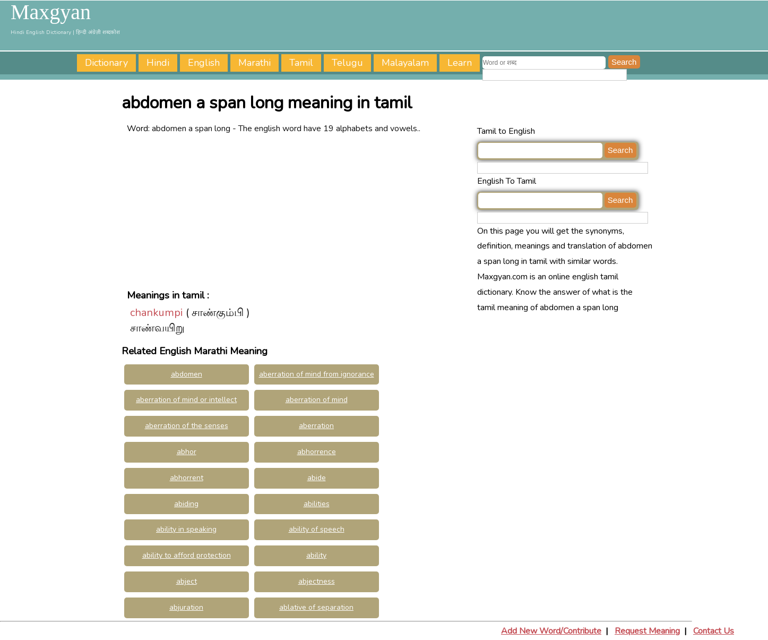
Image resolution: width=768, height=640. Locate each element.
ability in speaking (186, 529)
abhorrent (186, 478)
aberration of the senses (186, 426)
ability (316, 555)
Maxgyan (51, 12)
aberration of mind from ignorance (316, 374)
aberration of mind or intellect (186, 400)
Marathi (254, 62)
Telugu (347, 62)
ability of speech (316, 529)
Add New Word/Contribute (551, 631)
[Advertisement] (299, 210)
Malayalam (405, 62)
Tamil (301, 62)
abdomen (186, 374)
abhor (186, 452)
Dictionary (106, 62)
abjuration (186, 607)
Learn (459, 62)
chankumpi (156, 312)
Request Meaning (647, 631)
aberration (316, 426)
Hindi (157, 62)
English (204, 62)
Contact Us (713, 631)
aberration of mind (317, 400)
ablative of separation (316, 607)
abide (316, 478)
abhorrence (316, 452)
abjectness (316, 581)
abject (186, 581)
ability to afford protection (186, 555)
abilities (317, 504)
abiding (186, 504)
